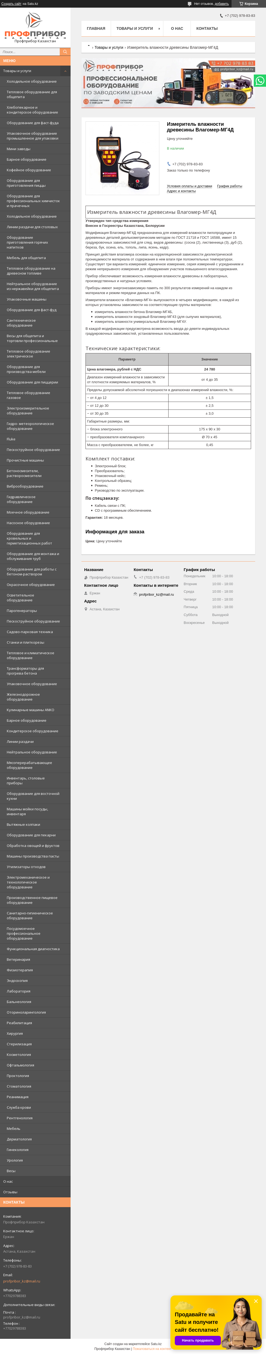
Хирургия (15, 1033)
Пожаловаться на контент (152, 1349)
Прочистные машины (25, 460)
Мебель (13, 1128)
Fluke (11, 439)
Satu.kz (156, 1344)
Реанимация (17, 1096)
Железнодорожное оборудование (23, 697)
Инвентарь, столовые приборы (26, 780)
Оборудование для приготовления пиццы (26, 183)
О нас (8, 1181)
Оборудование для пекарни (31, 835)
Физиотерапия (20, 970)
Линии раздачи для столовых (32, 226)
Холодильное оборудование (32, 81)
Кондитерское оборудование (32, 730)
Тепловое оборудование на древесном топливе (31, 271)
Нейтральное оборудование (32, 752)
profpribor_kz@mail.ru (21, 1281)
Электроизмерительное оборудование (28, 410)
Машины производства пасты (33, 856)
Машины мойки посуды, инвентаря (27, 811)
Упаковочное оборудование (32, 683)
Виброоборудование (25, 486)
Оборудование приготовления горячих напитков (27, 242)
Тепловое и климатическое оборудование (30, 655)
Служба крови (19, 1107)
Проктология (18, 1075)
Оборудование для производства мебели (26, 369)
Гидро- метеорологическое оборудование (30, 426)
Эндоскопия (17, 980)
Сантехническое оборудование (21, 323)
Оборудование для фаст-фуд (31, 309)
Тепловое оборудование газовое (28, 395)
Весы (11, 1170)
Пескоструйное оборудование (33, 449)
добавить (222, 4)
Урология (15, 1160)
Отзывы (10, 1191)
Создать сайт (11, 4)
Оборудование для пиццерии (32, 382)
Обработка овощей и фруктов (33, 845)
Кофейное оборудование (29, 169)
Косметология (19, 1054)
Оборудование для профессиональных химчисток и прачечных (33, 201)
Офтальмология (20, 1065)
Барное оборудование (26, 159)
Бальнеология (19, 1001)
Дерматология (19, 1139)
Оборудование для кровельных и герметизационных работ (29, 538)
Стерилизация (19, 1044)
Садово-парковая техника (30, 631)
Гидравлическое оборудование (21, 499)
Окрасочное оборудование (31, 584)
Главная (96, 28)
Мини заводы (18, 148)
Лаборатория (18, 991)
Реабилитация (19, 1022)
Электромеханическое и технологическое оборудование (28, 882)
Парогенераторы (22, 610)
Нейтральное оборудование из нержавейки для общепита (33, 286)
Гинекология (17, 1149)
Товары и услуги (17, 70)
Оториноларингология (26, 1012)
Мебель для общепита (26, 257)
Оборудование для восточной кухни (33, 796)
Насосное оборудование (28, 522)
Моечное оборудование (28, 512)
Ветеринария (18, 959)
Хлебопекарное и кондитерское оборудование (32, 110)
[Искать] (65, 52)
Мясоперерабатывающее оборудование (29, 765)
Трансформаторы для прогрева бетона (25, 671)
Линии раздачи (20, 741)
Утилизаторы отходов (26, 866)
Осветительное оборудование (20, 597)
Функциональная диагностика (33, 948)
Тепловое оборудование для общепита (32, 94)
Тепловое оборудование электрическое (28, 354)
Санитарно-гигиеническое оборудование (30, 915)
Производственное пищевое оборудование (32, 900)
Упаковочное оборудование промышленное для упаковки (32, 136)
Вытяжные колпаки (23, 824)
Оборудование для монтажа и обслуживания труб (33, 556)
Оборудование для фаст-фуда (33, 122)
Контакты (206, 28)
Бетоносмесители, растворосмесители (24, 473)
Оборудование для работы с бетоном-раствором (31, 571)
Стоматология (19, 1086)
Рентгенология (20, 1118)
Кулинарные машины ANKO (30, 709)
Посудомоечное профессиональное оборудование (23, 933)
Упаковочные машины (26, 299)
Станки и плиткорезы (25, 642)
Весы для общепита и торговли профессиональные (32, 338)
